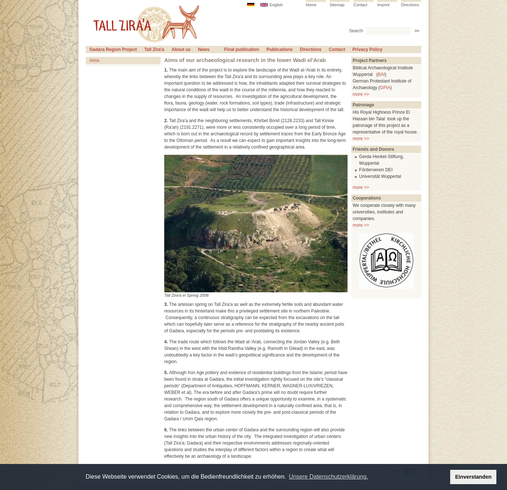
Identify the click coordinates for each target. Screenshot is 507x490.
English (276, 5)
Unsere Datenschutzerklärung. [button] (328, 476)
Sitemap (337, 5)
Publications (280, 49)
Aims (94, 60)
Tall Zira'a (154, 49)
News (203, 49)
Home (311, 5)
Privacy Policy (367, 49)
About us (181, 49)
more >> (361, 94)
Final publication (241, 49)
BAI (381, 74)
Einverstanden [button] (473, 477)
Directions (410, 5)
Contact (360, 5)
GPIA (385, 87)
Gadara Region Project (113, 49)
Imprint (383, 5)
